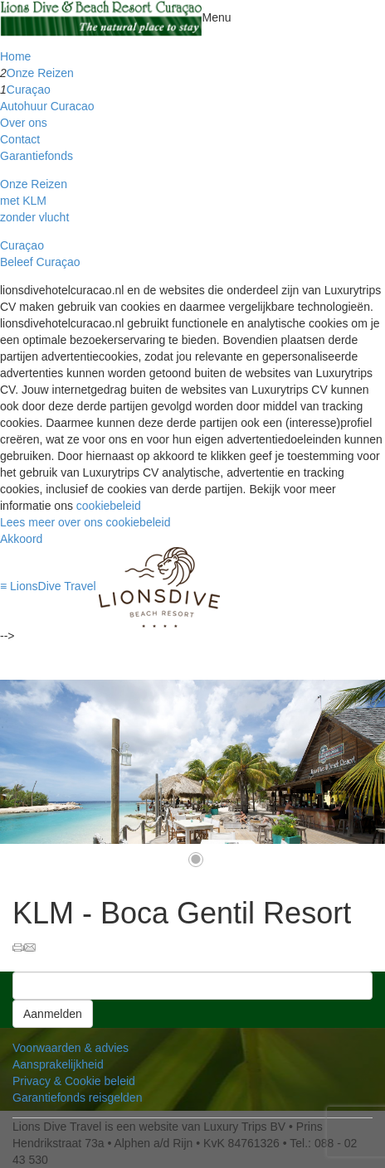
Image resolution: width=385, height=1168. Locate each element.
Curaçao (29, 89)
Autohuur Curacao (47, 106)
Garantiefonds (36, 155)
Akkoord (21, 538)
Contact (20, 139)
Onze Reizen (40, 73)
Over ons (23, 122)
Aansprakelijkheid (58, 1064)
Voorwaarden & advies (70, 1047)
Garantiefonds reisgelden (77, 1097)
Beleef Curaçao (40, 262)
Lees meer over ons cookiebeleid (85, 522)
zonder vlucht (34, 217)
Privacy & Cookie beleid (73, 1081)
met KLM (23, 200)
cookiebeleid (108, 505)
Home (15, 56)
